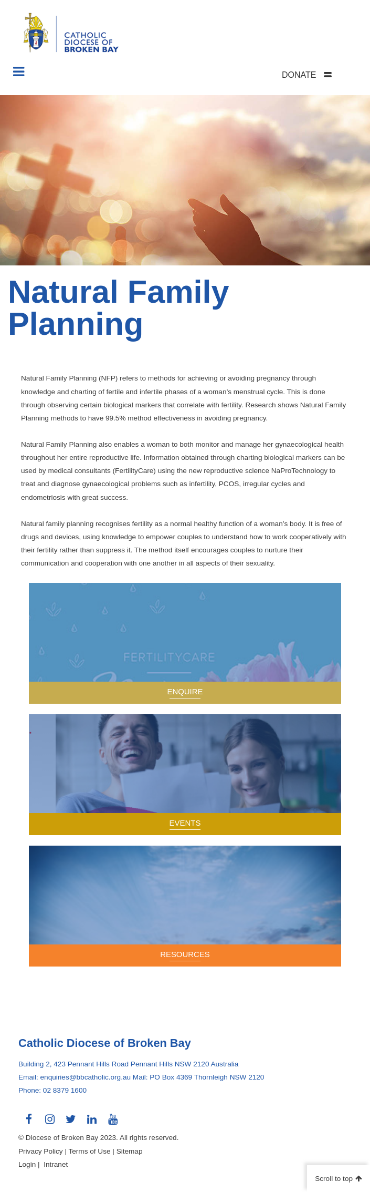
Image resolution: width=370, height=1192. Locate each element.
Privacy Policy (40, 1151)
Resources (185, 954)
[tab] (320, 75)
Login (27, 1164)
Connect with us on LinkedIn (92, 1123)
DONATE (299, 74)
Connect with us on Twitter (71, 1123)
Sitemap (130, 1151)
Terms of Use (89, 1151)
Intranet (56, 1164)
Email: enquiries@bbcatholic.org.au (74, 1077)
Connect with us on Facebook (29, 1123)
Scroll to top (334, 1179)
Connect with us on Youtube (113, 1123)
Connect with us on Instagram (50, 1123)
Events (185, 822)
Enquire (185, 691)
